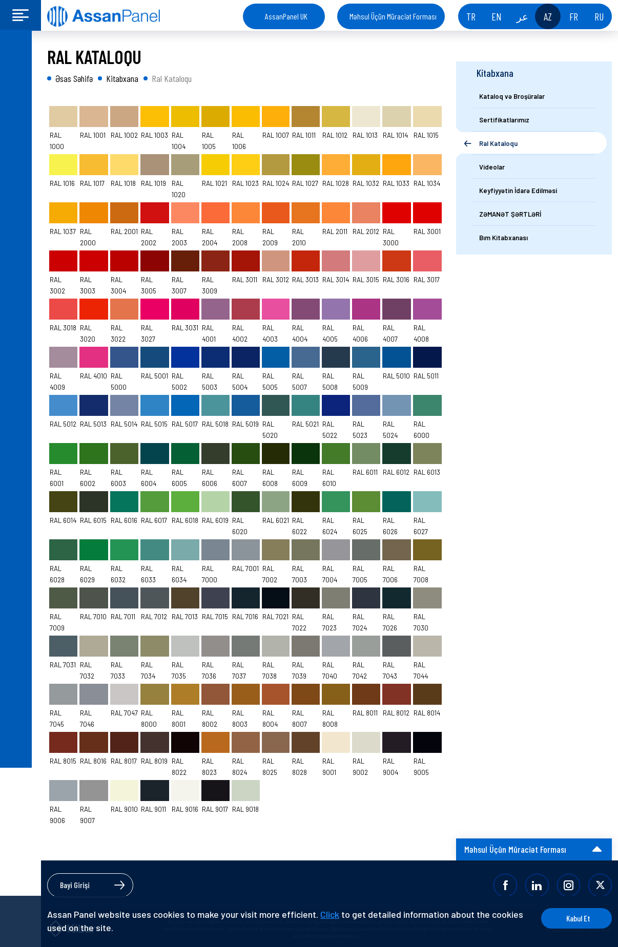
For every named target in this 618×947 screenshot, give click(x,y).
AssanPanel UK (286, 16)
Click (329, 914)
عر (522, 16)
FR (573, 16)
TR (471, 16)
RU (599, 16)
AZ (548, 16)
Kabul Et (573, 918)
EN (496, 16)
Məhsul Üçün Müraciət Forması (393, 16)
